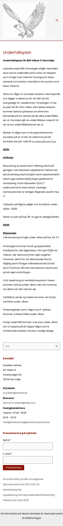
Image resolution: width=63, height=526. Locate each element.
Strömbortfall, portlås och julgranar (23, 479)
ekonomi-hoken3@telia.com (19, 403)
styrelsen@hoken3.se (44, 141)
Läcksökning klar (12, 489)
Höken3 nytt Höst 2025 (16, 500)
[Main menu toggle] (57, 20)
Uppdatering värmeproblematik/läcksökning (29, 495)
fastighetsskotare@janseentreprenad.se (26, 422)
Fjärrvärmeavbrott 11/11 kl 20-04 (21, 484)
